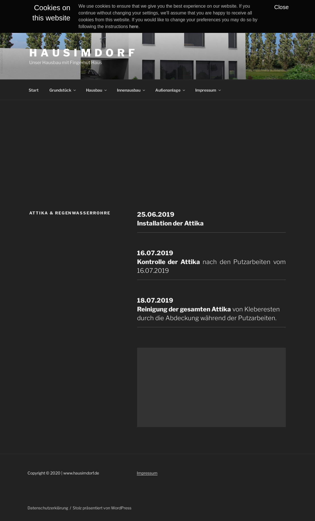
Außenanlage (170, 90)
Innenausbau (131, 90)
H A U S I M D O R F (82, 53)
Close (281, 7)
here (133, 26)
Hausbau (97, 90)
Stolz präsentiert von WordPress (102, 507)
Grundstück (63, 90)
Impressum (208, 90)
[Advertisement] (157, 142)
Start (34, 90)
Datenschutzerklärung (48, 507)
